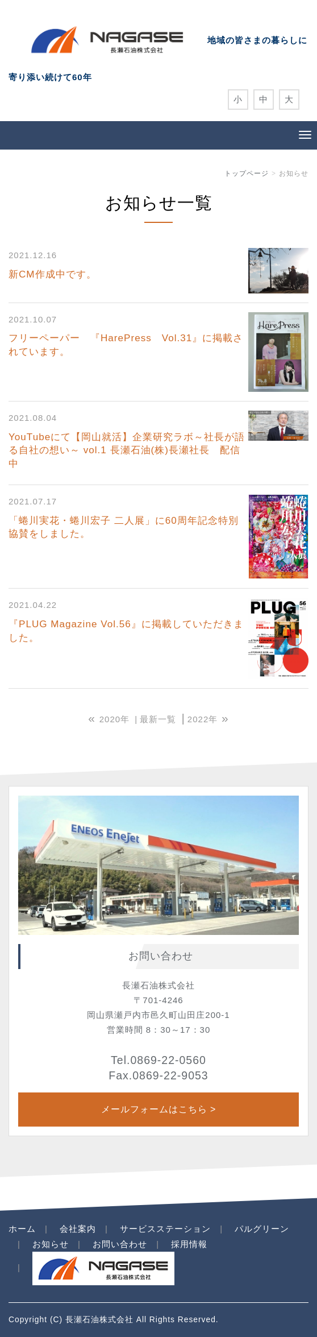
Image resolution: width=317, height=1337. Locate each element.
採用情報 (189, 1244)
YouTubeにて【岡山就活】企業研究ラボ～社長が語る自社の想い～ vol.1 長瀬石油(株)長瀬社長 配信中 (127, 451)
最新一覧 (158, 719)
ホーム (22, 1228)
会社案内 (78, 1228)
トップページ (246, 173)
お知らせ (50, 1244)
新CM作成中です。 (53, 274)
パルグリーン (262, 1228)
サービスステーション (165, 1228)
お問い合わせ (120, 1244)
